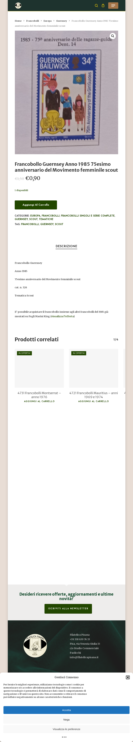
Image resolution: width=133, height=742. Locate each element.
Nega (66, 719)
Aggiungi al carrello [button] (39, 402)
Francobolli (32, 20)
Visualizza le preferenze (66, 729)
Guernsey (61, 20)
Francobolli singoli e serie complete (88, 216)
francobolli (30, 224)
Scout (33, 219)
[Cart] (103, 5)
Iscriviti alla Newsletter (68, 609)
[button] (128, 677)
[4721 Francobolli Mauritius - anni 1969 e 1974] (93, 368)
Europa (47, 20)
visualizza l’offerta (62, 316)
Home (18, 20)
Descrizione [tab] (66, 246)
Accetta (66, 710)
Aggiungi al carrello (36, 205)
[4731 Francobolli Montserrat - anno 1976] (39, 368)
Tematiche (46, 219)
